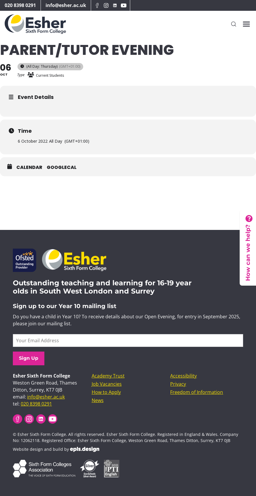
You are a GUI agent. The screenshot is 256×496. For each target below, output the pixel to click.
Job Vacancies (107, 384)
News (98, 400)
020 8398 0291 (20, 5)
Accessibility (183, 376)
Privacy (178, 384)
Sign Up (28, 358)
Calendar (29, 167)
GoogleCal (61, 167)
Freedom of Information (196, 392)
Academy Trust (108, 376)
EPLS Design (84, 449)
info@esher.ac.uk (66, 5)
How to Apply (106, 392)
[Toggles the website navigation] (246, 24)
